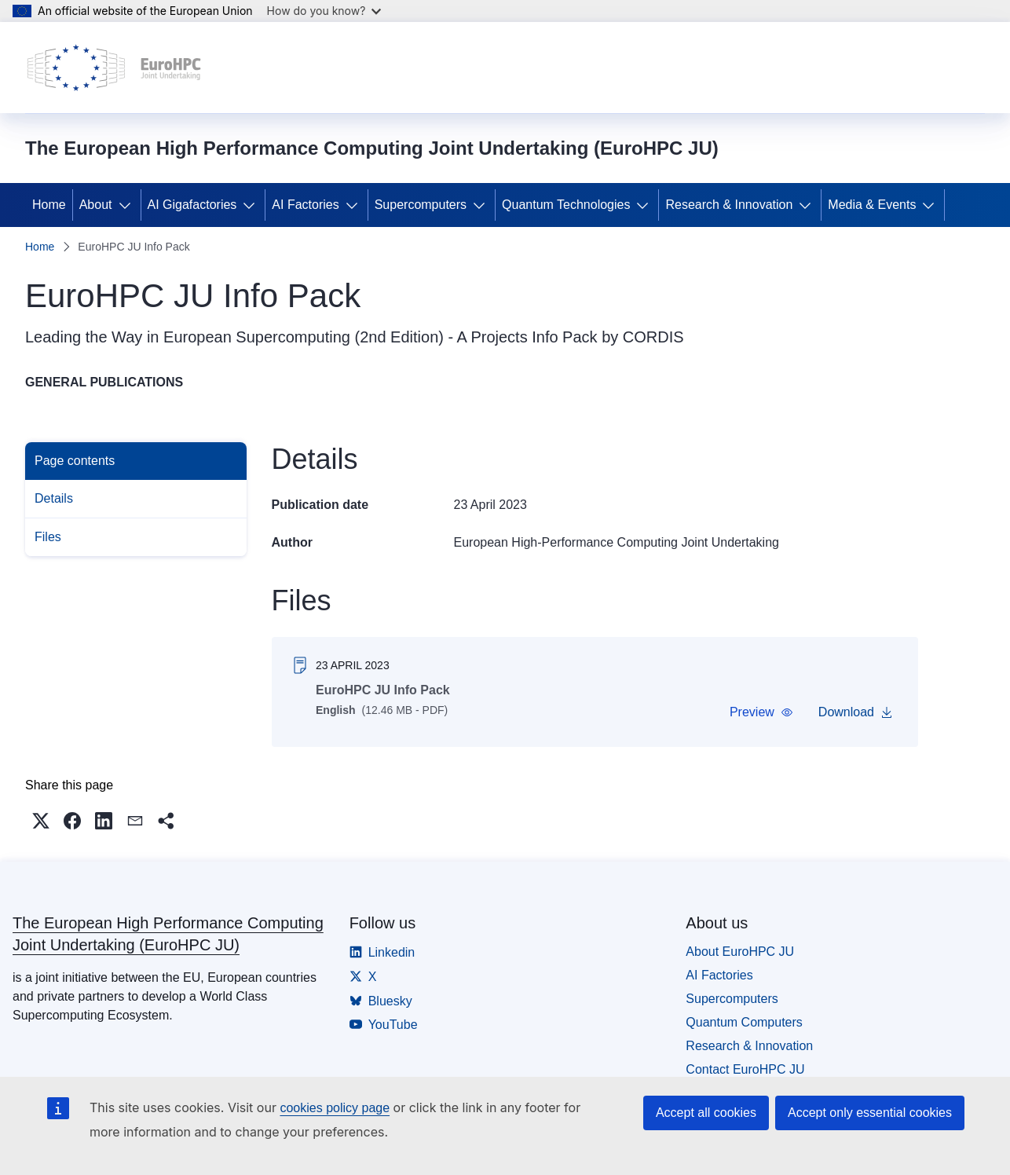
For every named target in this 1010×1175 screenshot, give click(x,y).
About (95, 204)
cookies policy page (335, 1108)
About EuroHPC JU (740, 958)
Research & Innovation (728, 204)
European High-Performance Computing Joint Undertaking (616, 542)
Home (49, 204)
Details (54, 498)
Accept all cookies (706, 1112)
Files (48, 537)
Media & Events (872, 204)
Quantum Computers (744, 1028)
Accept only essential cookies (870, 1112)
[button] (760, 712)
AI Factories (305, 204)
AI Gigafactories (192, 204)
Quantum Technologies (566, 204)
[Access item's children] (128, 205)
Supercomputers (421, 204)
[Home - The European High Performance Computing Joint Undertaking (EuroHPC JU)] (114, 67)
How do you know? (324, 10)
